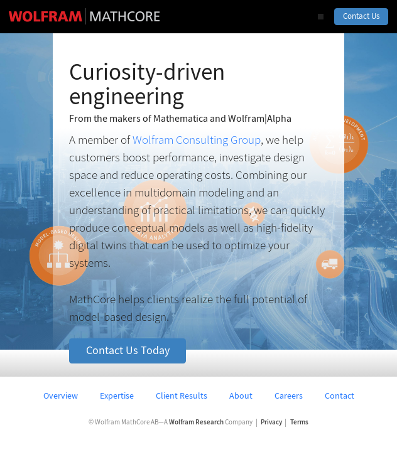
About (241, 395)
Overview (60, 395)
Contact (339, 395)
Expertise (117, 395)
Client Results (181, 395)
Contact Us (361, 16)
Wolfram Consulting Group (197, 139)
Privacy (271, 422)
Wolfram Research (196, 422)
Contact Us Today (128, 350)
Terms (299, 422)
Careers (289, 395)
